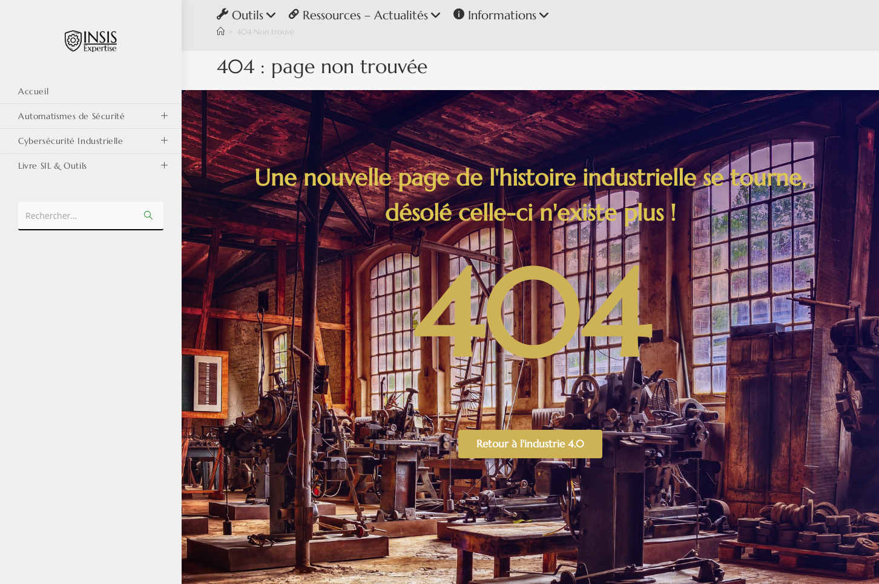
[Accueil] (221, 32)
